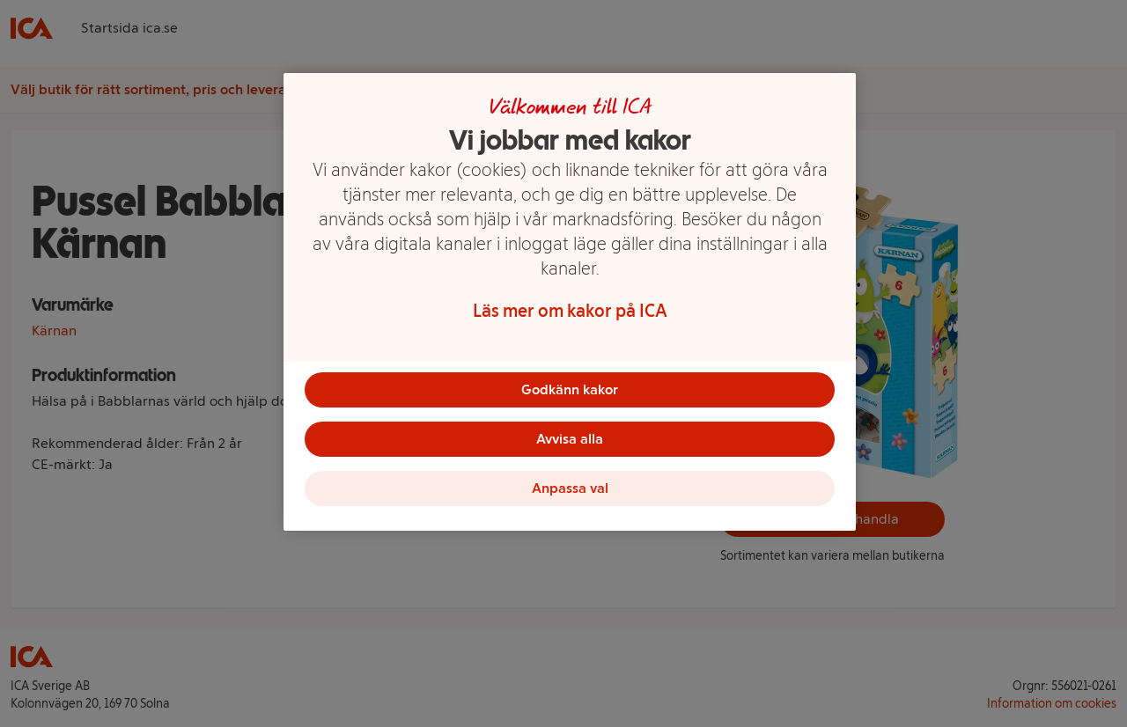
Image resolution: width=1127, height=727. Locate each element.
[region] (570, 302)
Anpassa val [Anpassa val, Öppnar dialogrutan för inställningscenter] (570, 488)
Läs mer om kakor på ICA (570, 310)
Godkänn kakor (569, 389)
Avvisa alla (569, 438)
